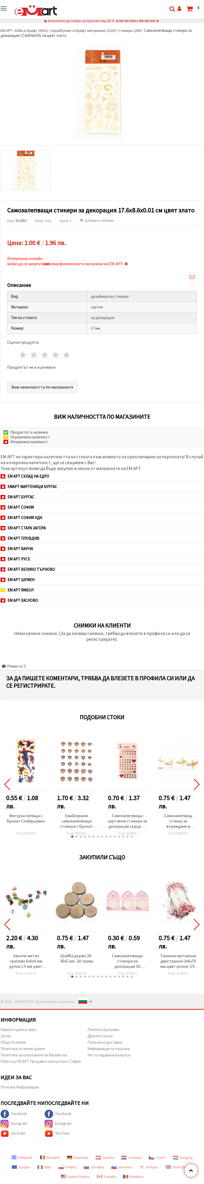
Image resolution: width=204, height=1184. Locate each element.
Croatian (131, 1157)
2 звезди (34, 354)
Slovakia (94, 1167)
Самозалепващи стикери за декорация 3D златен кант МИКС (127, 961)
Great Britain (179, 1167)
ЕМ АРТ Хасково (19, 600)
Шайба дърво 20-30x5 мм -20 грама (76, 958)
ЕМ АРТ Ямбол (17, 590)
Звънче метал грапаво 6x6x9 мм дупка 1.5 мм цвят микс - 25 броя (25, 961)
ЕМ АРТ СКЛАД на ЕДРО (25, 476)
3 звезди (45, 354)
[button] (72, 836)
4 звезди (55, 354)
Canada (106, 1176)
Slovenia (121, 1167)
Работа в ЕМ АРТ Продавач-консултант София (41, 1061)
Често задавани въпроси (108, 1054)
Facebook (14, 1114)
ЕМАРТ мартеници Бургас (29, 486)
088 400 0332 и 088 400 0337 (137, 21)
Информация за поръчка (108, 1048)
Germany (77, 1157)
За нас (6, 1035)
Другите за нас (100, 1035)
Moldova (133, 1176)
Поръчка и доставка (104, 1042)
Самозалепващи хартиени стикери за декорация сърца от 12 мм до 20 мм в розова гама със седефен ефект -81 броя (127, 821)
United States (75, 1176)
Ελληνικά (21, 1157)
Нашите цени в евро (18, 1029)
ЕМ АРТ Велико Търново (28, 569)
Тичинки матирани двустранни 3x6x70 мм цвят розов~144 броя (178, 961)
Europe (21, 1167)
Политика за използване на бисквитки (34, 1054)
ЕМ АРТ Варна (17, 548)
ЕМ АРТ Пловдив (20, 538)
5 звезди (66, 354)
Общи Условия (13, 1042)
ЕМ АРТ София (17, 507)
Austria (105, 1157)
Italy (44, 1167)
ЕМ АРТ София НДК (21, 517)
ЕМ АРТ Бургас (17, 496)
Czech (157, 1157)
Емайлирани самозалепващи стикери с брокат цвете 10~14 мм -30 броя (77, 821)
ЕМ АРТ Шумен (18, 579)
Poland (67, 1167)
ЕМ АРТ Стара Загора (23, 527)
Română (50, 1157)
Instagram (14, 1124)
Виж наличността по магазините (42, 387)
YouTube (13, 1133)
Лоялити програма (103, 1029)
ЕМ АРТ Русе (15, 558)
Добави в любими (97, 221)
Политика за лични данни (23, 1048)
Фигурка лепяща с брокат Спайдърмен (26, 818)
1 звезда (23, 354)
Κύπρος (148, 1167)
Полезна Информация (20, 1087)
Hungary (183, 1157)
